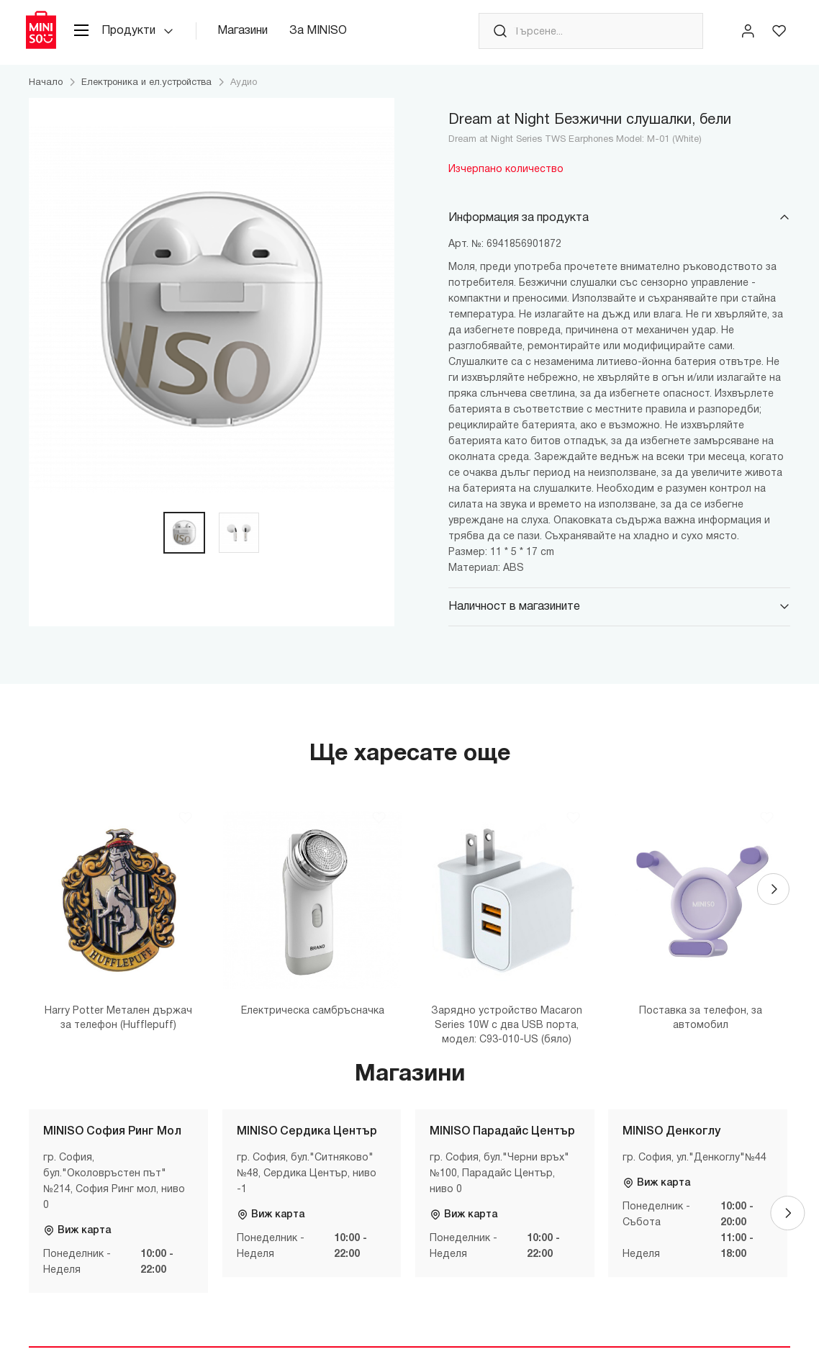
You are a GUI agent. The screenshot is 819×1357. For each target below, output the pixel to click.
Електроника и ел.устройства (146, 90)
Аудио (243, 90)
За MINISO (330, 35)
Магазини (255, 35)
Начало (46, 90)
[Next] (773, 900)
